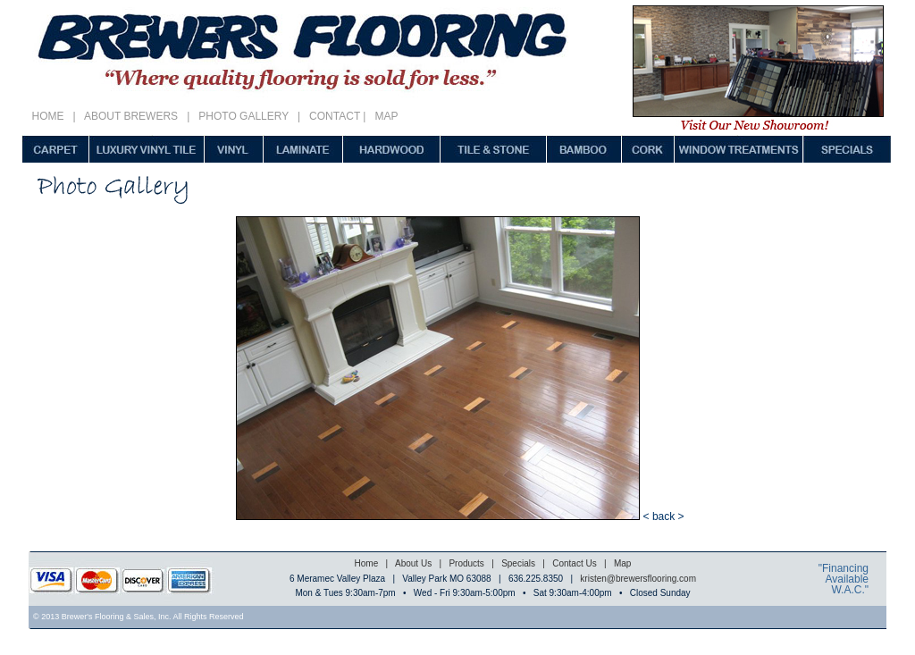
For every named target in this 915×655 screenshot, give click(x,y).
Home (367, 563)
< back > (663, 516)
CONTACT (331, 116)
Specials (518, 563)
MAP (386, 116)
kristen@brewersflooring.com (638, 579)
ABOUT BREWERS (131, 116)
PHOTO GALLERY (244, 116)
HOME (51, 116)
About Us (412, 563)
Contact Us (574, 563)
